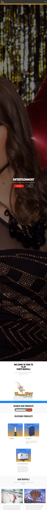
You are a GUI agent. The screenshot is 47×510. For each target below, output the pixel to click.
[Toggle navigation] (45, 1)
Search (29, 412)
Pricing (29, 186)
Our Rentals (19, 186)
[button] (3, 183)
